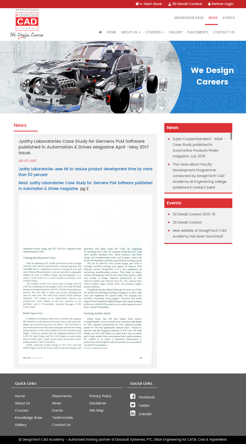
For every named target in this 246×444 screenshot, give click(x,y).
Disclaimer (97, 403)
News (213, 18)
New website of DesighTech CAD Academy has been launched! (200, 233)
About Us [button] (131, 32)
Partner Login (221, 4)
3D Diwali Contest (185, 4)
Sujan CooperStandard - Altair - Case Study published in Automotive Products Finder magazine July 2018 (199, 147)
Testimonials (62, 417)
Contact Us (224, 32)
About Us (22, 403)
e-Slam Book (149, 4)
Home (111, 32)
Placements (197, 32)
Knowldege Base (189, 18)
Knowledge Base (28, 417)
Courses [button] (155, 32)
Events (229, 18)
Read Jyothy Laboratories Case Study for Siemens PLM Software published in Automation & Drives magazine (85, 186)
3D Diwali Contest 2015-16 (194, 214)
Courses (22, 410)
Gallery (176, 32)
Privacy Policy (100, 396)
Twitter (140, 405)
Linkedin (141, 414)
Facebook (142, 397)
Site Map (96, 410)
